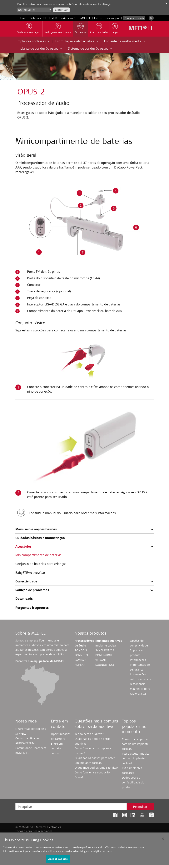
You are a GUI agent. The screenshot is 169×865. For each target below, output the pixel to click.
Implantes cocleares (33, 41)
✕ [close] (166, 3)
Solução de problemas (32, 590)
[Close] (163, 840)
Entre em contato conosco (57, 748)
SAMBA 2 (80, 660)
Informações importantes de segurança (140, 664)
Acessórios (23, 546)
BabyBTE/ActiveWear (30, 573)
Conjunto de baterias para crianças (40, 564)
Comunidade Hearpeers (30, 748)
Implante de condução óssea (39, 48)
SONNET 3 (81, 655)
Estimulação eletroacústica (76, 41)
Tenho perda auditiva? (89, 734)
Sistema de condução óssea (90, 48)
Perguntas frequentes (32, 608)
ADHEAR (80, 664)
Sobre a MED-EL (39, 18)
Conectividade (26, 581)
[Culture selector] (34, 10)
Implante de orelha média (124, 41)
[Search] (151, 18)
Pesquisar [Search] (140, 807)
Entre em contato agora (107, 18)
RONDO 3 (81, 650)
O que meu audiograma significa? (96, 767)
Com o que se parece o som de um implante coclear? (136, 744)
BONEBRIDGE (103, 655)
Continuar (61, 10)
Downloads (24, 598)
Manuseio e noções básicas (36, 529)
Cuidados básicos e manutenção (40, 538)
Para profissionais (134, 18)
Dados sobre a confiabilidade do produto (133, 782)
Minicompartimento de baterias (38, 555)
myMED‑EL (85, 18)
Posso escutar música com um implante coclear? (136, 758)
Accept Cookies (57, 860)
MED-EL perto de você (63, 18)
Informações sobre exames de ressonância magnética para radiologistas (141, 683)
